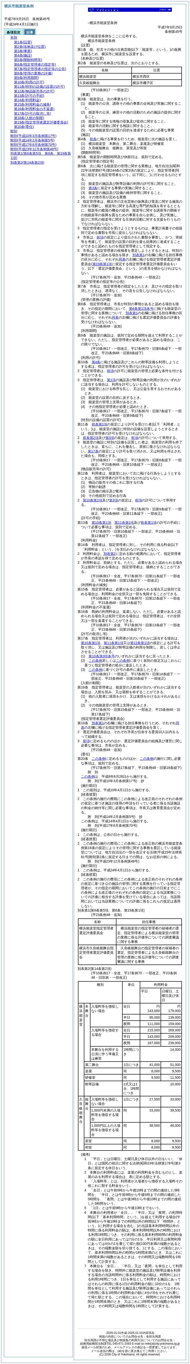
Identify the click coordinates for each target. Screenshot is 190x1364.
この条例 (95, 661)
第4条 (96, 362)
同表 (122, 259)
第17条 (93, 451)
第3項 (109, 438)
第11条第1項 (124, 523)
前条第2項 (91, 438)
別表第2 (109, 554)
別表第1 (138, 255)
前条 (93, 139)
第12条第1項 (140, 643)
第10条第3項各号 (102, 656)
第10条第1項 (101, 523)
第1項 (111, 380)
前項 (100, 237)
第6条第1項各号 (141, 309)
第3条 (93, 188)
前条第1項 (99, 424)
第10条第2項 (92, 500)
